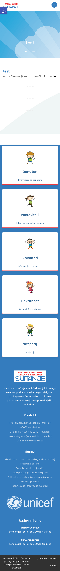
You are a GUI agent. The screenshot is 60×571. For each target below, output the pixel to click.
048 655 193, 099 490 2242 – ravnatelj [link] (30, 431)
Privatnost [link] (30, 301)
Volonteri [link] (30, 258)
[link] (3, 10)
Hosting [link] (53, 565)
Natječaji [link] (30, 344)
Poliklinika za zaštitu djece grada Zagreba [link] (30, 477)
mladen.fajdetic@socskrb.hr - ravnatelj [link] (30, 436)
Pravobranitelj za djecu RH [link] (30, 468)
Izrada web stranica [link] (48, 558)
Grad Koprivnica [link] (30, 481)
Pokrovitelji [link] (30, 215)
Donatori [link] (30, 171)
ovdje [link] (52, 76)
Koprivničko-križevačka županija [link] (30, 486)
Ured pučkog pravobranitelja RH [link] (30, 472)
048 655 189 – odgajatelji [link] (30, 440)
